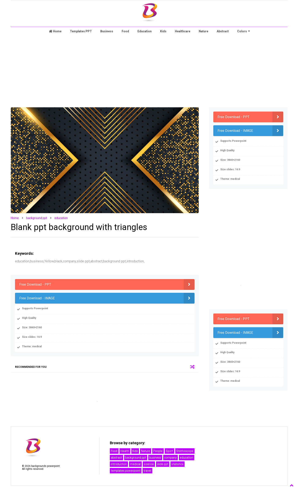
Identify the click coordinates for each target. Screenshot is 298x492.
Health (125, 451)
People (158, 451)
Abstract (223, 31)
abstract (116, 457)
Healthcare (182, 31)
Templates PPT (81, 31)
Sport (169, 451)
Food (125, 31)
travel (147, 470)
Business (106, 31)
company (170, 457)
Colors (243, 31)
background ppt (36, 218)
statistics (177, 464)
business (155, 457)
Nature (203, 31)
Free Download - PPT (35, 284)
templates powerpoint (125, 470)
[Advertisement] (149, 71)
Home (55, 31)
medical (135, 464)
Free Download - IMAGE (37, 298)
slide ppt (162, 464)
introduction (119, 464)
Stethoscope (184, 451)
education (61, 218)
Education (144, 31)
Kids (163, 31)
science (149, 464)
